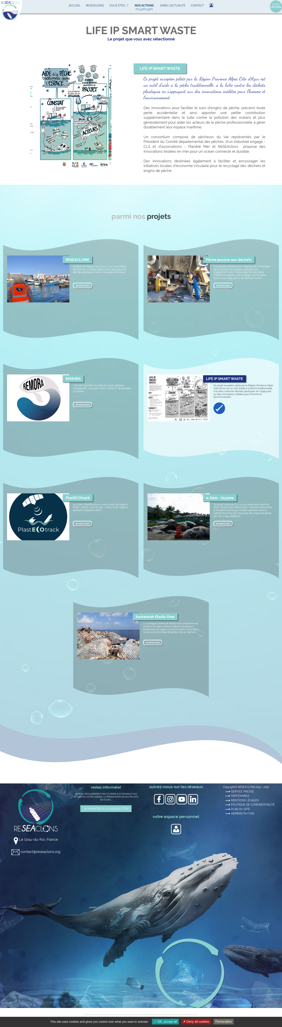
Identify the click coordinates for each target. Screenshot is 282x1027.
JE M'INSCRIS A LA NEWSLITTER (106, 809)
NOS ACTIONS (144, 5)
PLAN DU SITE (237, 809)
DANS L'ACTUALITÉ (172, 5)
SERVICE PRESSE (239, 791)
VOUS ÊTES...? (118, 5)
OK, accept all (165, 1021)
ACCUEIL (74, 5)
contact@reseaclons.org (35, 852)
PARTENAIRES (237, 795)
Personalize (223, 1021)
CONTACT (197, 5)
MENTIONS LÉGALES (242, 800)
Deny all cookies (196, 1021)
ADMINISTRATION (239, 813)
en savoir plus (82, 285)
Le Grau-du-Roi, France (36, 839)
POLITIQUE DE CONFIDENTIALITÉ (250, 804)
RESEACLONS (95, 5)
